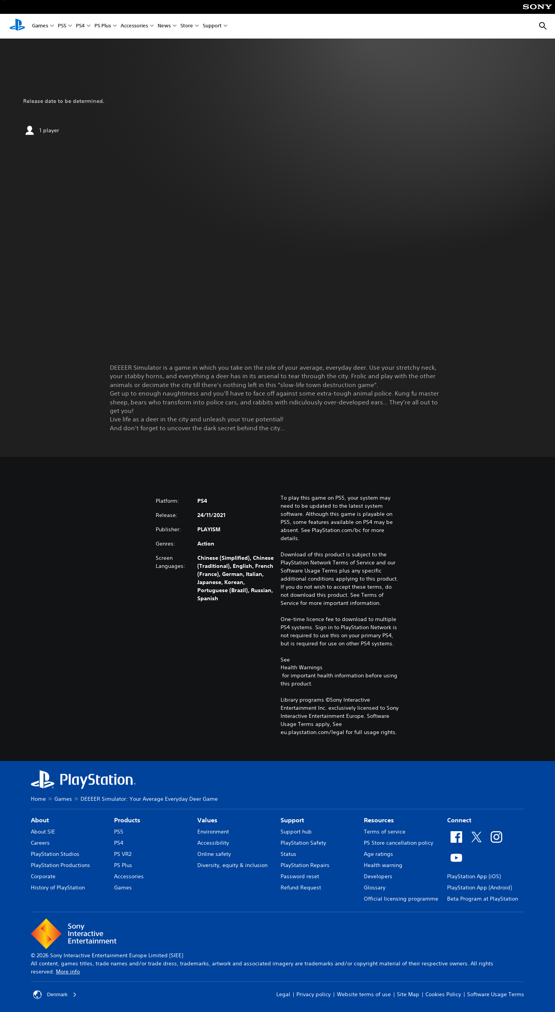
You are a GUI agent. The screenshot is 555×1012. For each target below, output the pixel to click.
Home (38, 798)
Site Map (408, 994)
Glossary (374, 887)
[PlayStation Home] (17, 26)
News (164, 26)
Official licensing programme (401, 898)
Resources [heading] (379, 820)
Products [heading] (127, 820)
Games (40, 26)
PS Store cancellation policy (398, 842)
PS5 (62, 26)
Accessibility (213, 842)
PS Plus (102, 26)
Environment (213, 831)
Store (186, 26)
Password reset (300, 876)
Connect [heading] (459, 820)
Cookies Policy (443, 994)
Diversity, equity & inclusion (232, 865)
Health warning (383, 865)
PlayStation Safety (303, 842)
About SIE (43, 831)
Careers (40, 842)
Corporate (43, 876)
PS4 (80, 26)
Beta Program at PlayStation (482, 898)
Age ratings (378, 853)
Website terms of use (364, 994)
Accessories (134, 26)
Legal (283, 994)
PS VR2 (122, 853)
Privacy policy (313, 994)
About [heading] (40, 820)
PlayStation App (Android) (479, 887)
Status (288, 853)
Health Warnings (302, 667)
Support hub (296, 831)
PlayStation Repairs (305, 865)
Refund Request (301, 887)
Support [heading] (292, 820)
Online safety (214, 853)
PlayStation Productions (60, 865)
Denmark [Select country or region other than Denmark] (56, 994)
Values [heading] (207, 820)
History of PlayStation (58, 887)
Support (212, 26)
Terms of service (384, 831)
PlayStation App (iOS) (474, 876)
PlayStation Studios (55, 853)
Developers (378, 876)
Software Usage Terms (495, 994)
